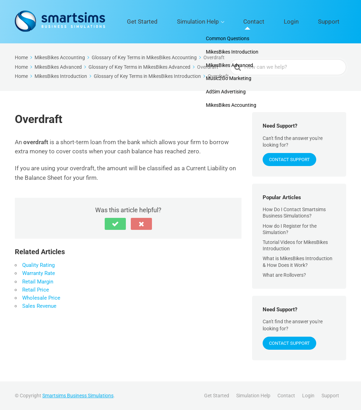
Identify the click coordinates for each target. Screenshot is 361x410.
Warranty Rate (38, 273)
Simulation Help (235, 21)
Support (334, 21)
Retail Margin (37, 282)
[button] (115, 224)
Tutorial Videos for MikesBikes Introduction (295, 245)
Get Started (192, 21)
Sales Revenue (39, 306)
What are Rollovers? (284, 275)
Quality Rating (38, 265)
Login (307, 21)
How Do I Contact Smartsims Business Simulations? (294, 213)
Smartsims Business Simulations (78, 395)
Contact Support (289, 159)
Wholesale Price (41, 298)
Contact (280, 21)
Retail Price (35, 290)
